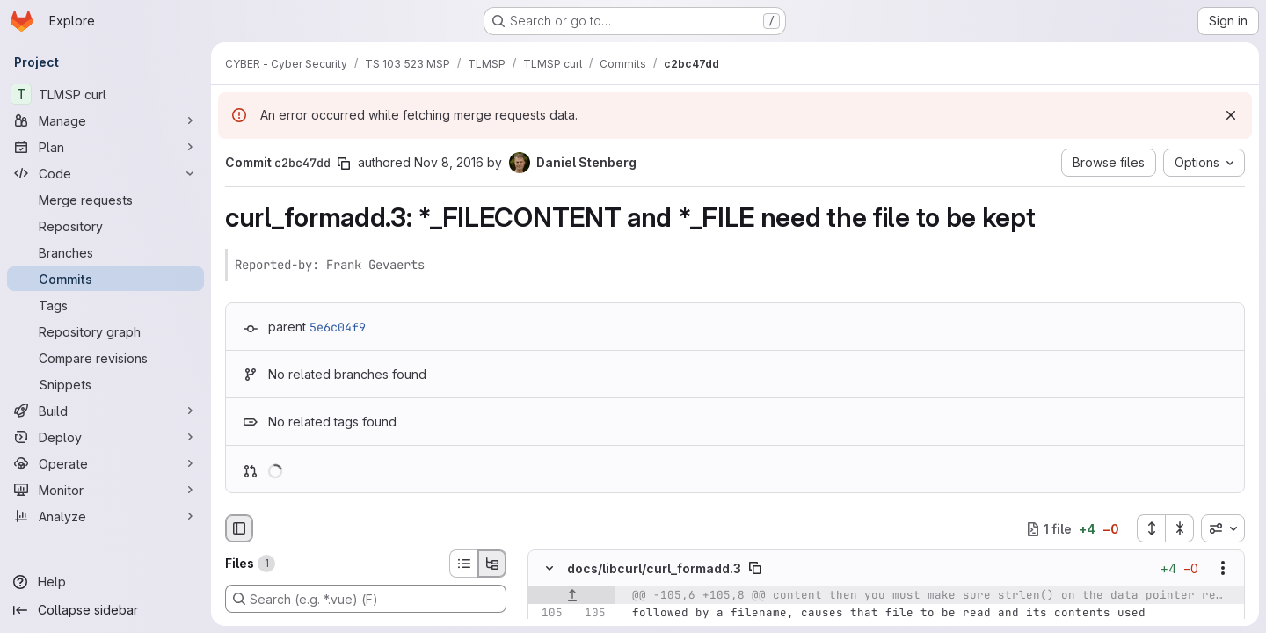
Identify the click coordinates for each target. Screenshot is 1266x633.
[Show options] (1222, 568)
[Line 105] (548, 613)
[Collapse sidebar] (105, 610)
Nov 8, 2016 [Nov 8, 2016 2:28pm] (449, 162)
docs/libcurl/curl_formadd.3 (654, 568)
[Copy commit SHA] (343, 163)
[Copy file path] (755, 568)
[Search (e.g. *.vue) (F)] (365, 599)
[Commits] (105, 278)
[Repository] (105, 226)
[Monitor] (105, 489)
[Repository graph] (105, 331)
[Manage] (105, 120)
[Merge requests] (105, 199)
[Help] (105, 582)
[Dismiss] (1230, 115)
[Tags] (105, 305)
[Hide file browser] (239, 528)
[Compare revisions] (105, 358)
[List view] (463, 563)
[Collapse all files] (1180, 528)
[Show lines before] (571, 596)
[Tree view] (492, 563)
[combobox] (1223, 528)
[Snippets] (105, 384)
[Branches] (105, 252)
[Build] (105, 410)
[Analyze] (105, 516)
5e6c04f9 (337, 327)
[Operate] (105, 463)
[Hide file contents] (549, 568)
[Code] (105, 173)
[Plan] (105, 147)
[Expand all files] (1151, 528)
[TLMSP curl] (105, 94)
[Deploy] (105, 437)
